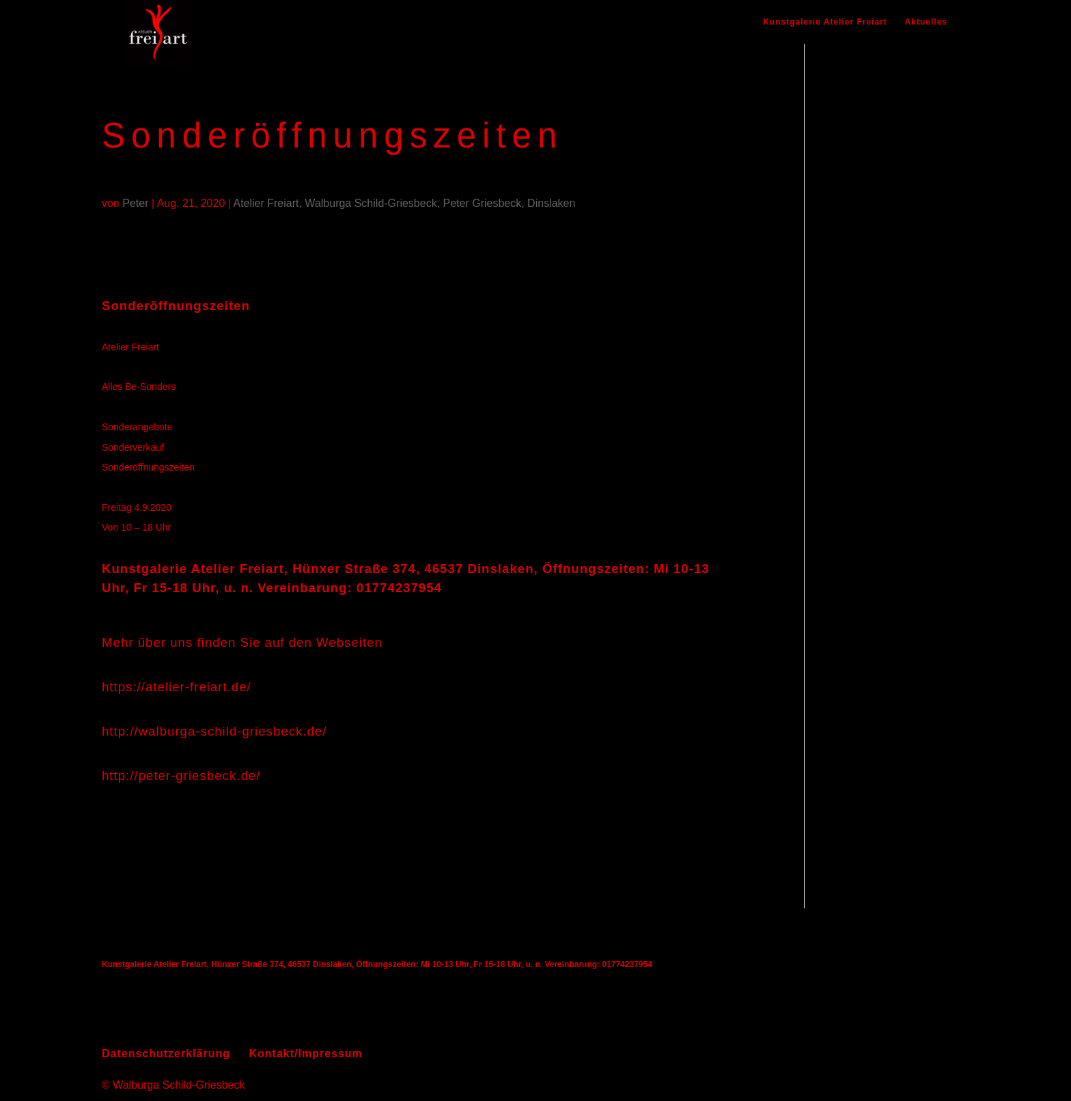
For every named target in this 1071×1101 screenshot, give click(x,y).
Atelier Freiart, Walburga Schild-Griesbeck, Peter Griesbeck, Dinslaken (404, 203)
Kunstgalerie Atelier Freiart (825, 22)
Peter (135, 203)
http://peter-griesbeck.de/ (181, 775)
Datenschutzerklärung (166, 1053)
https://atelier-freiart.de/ (176, 687)
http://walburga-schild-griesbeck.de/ (214, 731)
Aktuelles (926, 22)
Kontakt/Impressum (305, 1053)
